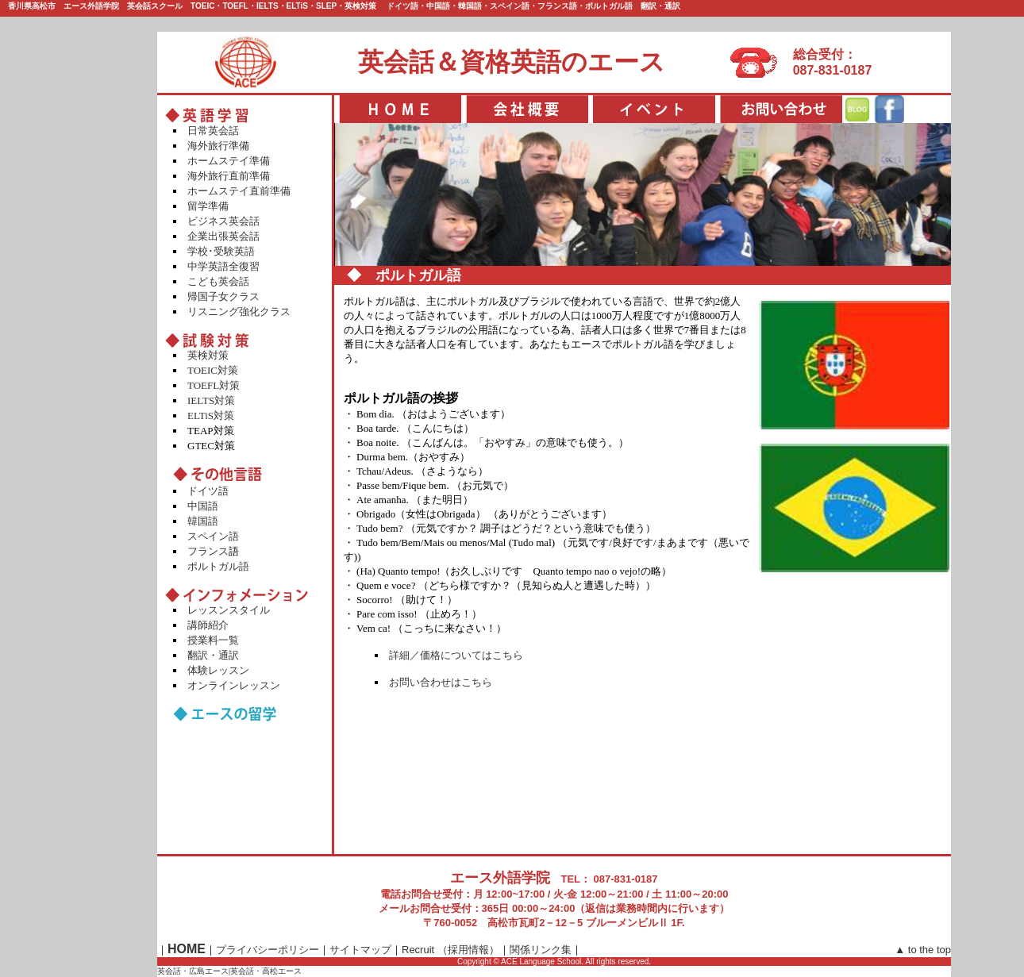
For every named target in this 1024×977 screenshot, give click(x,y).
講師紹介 (208, 625)
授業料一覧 (213, 640)
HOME (186, 949)
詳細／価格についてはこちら (456, 655)
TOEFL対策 (213, 385)
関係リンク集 (541, 950)
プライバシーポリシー (267, 950)
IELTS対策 (211, 400)
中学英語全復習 (223, 266)
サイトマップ (360, 950)
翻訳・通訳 (213, 655)
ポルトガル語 (218, 566)
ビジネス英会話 (223, 221)
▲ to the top (923, 950)
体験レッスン (218, 670)
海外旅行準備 (218, 146)
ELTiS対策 (210, 415)
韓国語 (202, 521)
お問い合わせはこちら (440, 682)
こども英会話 (218, 281)
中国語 (202, 506)
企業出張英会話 (223, 236)
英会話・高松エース (266, 971)
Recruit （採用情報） (450, 950)
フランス (208, 551)
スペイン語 (213, 536)
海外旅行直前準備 (228, 176)
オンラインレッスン (233, 685)
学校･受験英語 (221, 251)
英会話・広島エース (193, 971)
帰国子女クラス (223, 296)
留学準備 (208, 206)
